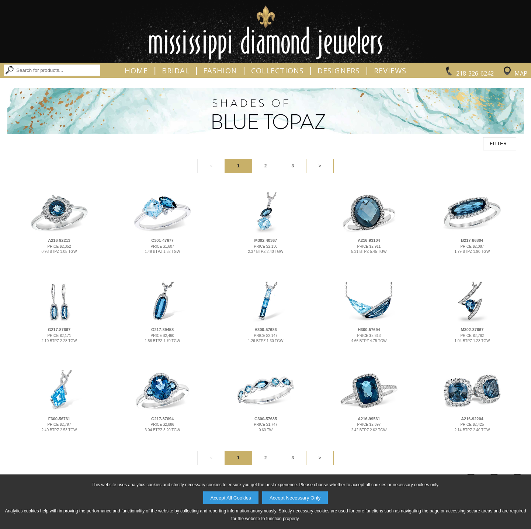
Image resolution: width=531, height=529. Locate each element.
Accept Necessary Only (295, 498)
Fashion (220, 70)
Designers (338, 70)
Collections (277, 70)
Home (136, 70)
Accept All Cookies (231, 498)
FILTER (498, 143)
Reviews (390, 70)
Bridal (176, 70)
